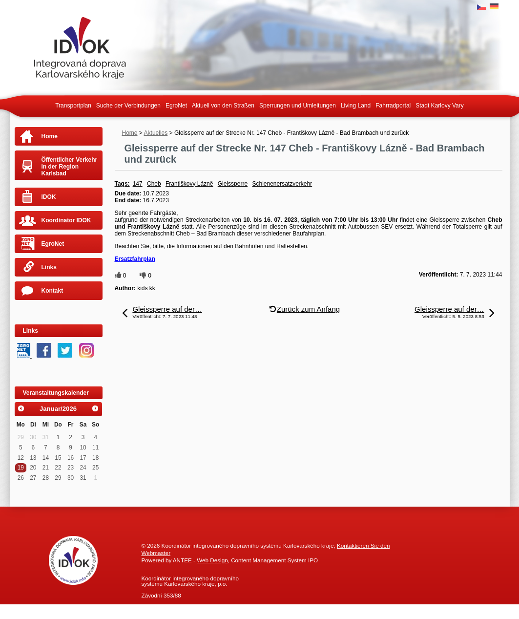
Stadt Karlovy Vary (439, 105)
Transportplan (73, 105)
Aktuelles (156, 132)
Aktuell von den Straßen (223, 105)
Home (130, 132)
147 (138, 183)
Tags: (122, 183)
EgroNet (176, 105)
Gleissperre (233, 183)
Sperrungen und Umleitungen (297, 105)
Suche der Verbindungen (128, 105)
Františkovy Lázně (189, 183)
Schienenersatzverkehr (282, 183)
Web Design (212, 560)
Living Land (356, 105)
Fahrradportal (393, 105)
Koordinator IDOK (66, 220)
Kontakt (52, 290)
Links (49, 267)
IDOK (49, 196)
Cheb (154, 183)
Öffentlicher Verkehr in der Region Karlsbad (70, 166)
